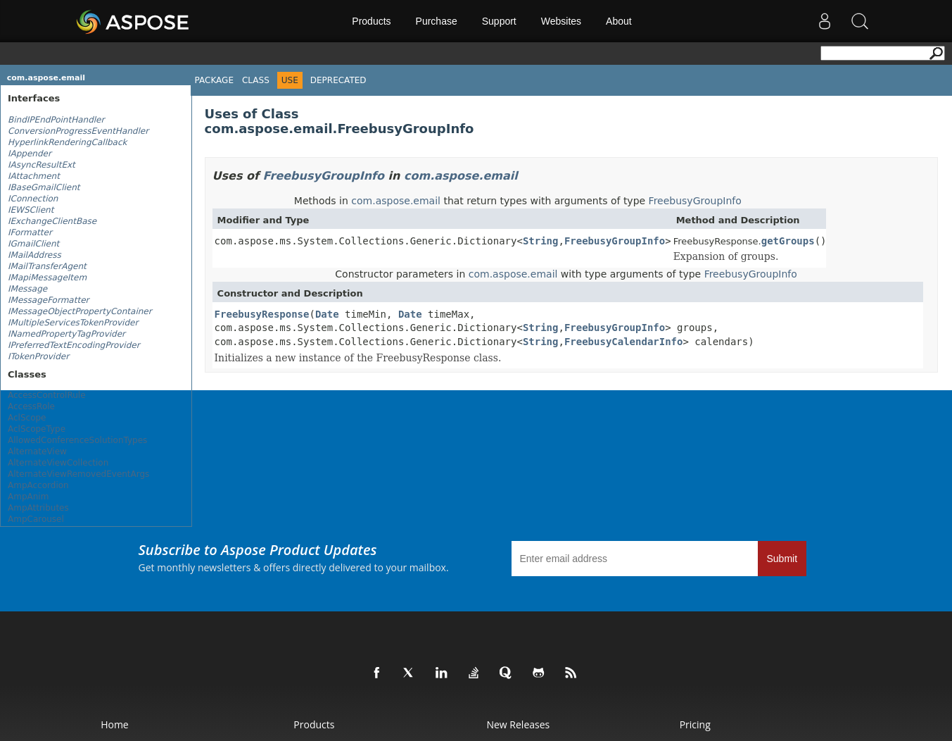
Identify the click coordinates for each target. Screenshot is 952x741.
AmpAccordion (38, 485)
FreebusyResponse (262, 314)
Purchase (436, 21)
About (619, 21)
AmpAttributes (38, 508)
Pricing (695, 724)
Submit (782, 558)
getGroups (788, 241)
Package (214, 80)
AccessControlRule (47, 395)
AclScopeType (36, 429)
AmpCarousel (36, 519)
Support (499, 21)
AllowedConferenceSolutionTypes (77, 440)
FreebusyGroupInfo (323, 175)
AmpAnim (28, 497)
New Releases (518, 724)
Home (115, 724)
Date (327, 314)
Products (371, 21)
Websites (561, 21)
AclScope (27, 418)
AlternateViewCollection (58, 463)
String (541, 241)
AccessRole (31, 406)
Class (255, 80)
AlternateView (37, 451)
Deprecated (338, 80)
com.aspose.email (46, 77)
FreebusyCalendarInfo (623, 341)
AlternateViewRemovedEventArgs (78, 474)
